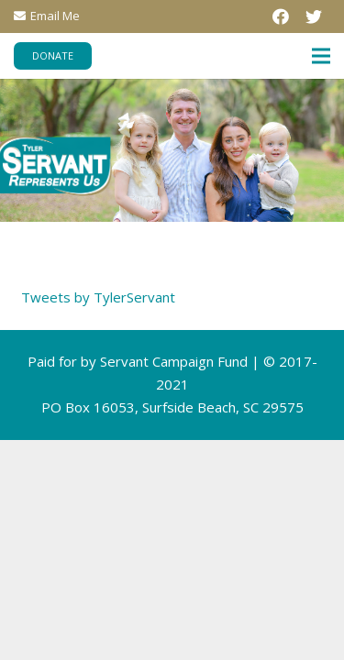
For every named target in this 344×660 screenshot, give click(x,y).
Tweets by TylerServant (98, 297)
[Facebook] (280, 16)
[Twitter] (313, 16)
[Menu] (321, 56)
